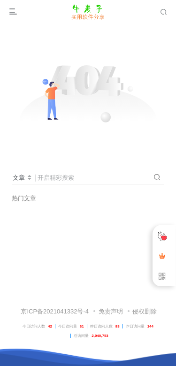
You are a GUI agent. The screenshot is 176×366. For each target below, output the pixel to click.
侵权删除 (144, 311)
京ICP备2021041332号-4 (54, 311)
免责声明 (111, 311)
